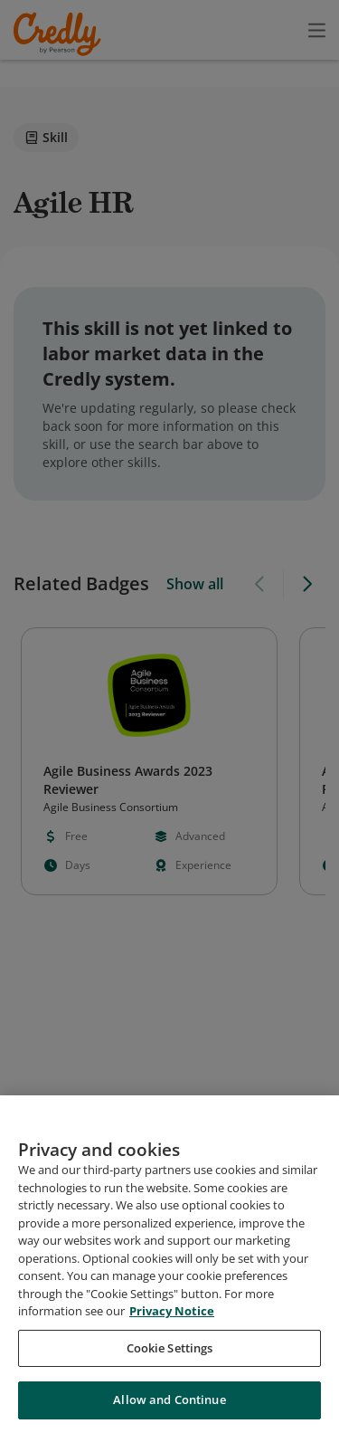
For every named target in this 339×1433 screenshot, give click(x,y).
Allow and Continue (169, 1408)
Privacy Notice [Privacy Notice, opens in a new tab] (171, 1319)
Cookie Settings (170, 1355)
